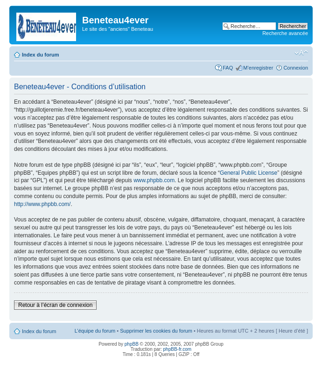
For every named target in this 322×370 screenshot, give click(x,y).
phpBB (132, 344)
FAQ (228, 68)
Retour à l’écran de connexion (55, 305)
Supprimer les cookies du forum (156, 331)
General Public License (248, 173)
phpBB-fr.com (177, 349)
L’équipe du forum (95, 331)
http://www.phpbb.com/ (42, 204)
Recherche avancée (285, 33)
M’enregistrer (258, 68)
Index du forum (40, 54)
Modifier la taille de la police (301, 53)
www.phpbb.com (154, 180)
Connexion (295, 68)
